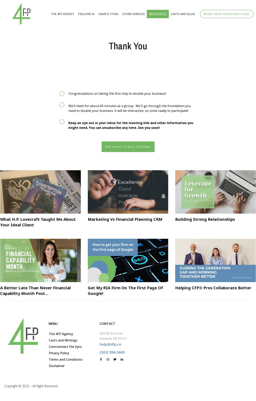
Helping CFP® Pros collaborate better (213, 288)
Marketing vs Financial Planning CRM (125, 219)
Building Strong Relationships (205, 219)
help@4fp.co (110, 344)
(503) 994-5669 (112, 352)
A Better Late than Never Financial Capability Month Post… (35, 290)
